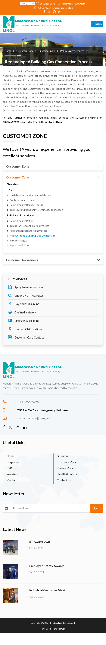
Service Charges (18, 240)
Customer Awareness (53, 260)
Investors (12, 474)
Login (97, 24)
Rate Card (46, 628)
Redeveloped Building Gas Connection (32, 235)
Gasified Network (22, 312)
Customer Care (53, 177)
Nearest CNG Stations (25, 329)
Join (96, 508)
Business (62, 456)
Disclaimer (59, 628)
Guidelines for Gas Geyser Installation (30, 195)
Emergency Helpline (23, 320)
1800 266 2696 (47, 3)
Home (10, 456)
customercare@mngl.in (71, 3)
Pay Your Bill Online (23, 304)
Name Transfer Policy (21, 220)
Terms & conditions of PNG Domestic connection (36, 209)
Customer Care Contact (26, 337)
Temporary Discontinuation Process (29, 225)
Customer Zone (53, 166)
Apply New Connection (25, 287)
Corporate (13, 462)
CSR (9, 468)
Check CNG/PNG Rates (26, 295)
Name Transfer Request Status (26, 204)
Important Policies (20, 245)
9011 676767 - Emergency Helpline (55, 7)
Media (10, 480)
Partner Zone (65, 468)
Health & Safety (67, 474)
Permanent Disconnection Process (28, 230)
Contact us (64, 480)
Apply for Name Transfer (23, 199)
